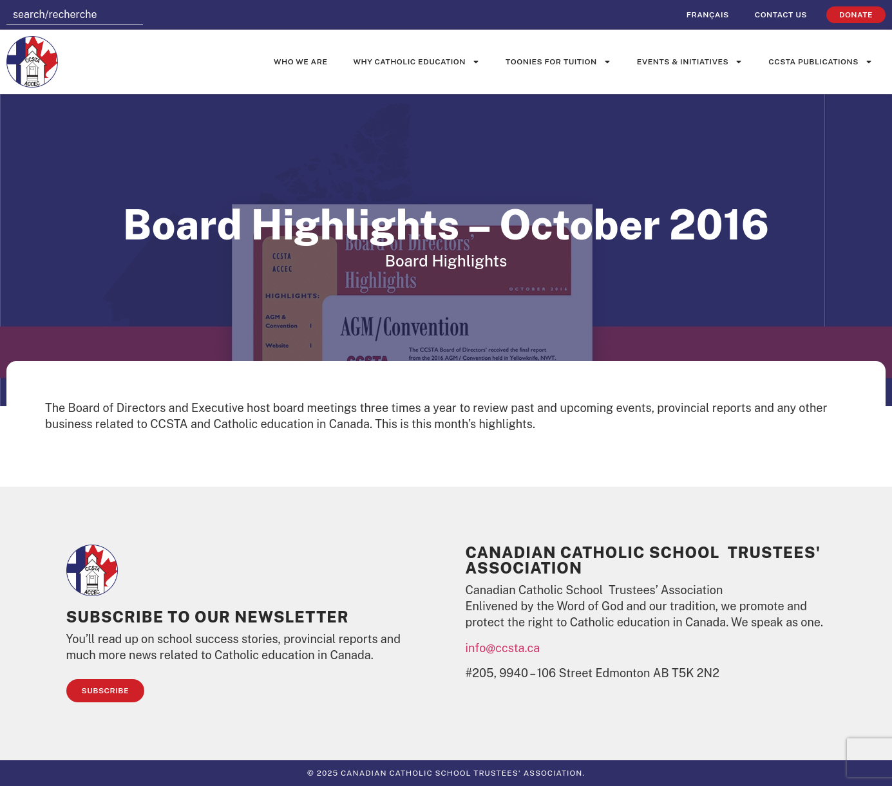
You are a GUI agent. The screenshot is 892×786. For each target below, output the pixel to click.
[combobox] (74, 14)
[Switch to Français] (708, 15)
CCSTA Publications (820, 61)
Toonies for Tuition (558, 61)
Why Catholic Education (417, 61)
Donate (856, 14)
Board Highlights (446, 261)
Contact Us (781, 14)
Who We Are (301, 61)
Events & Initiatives (690, 61)
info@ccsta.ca (503, 648)
